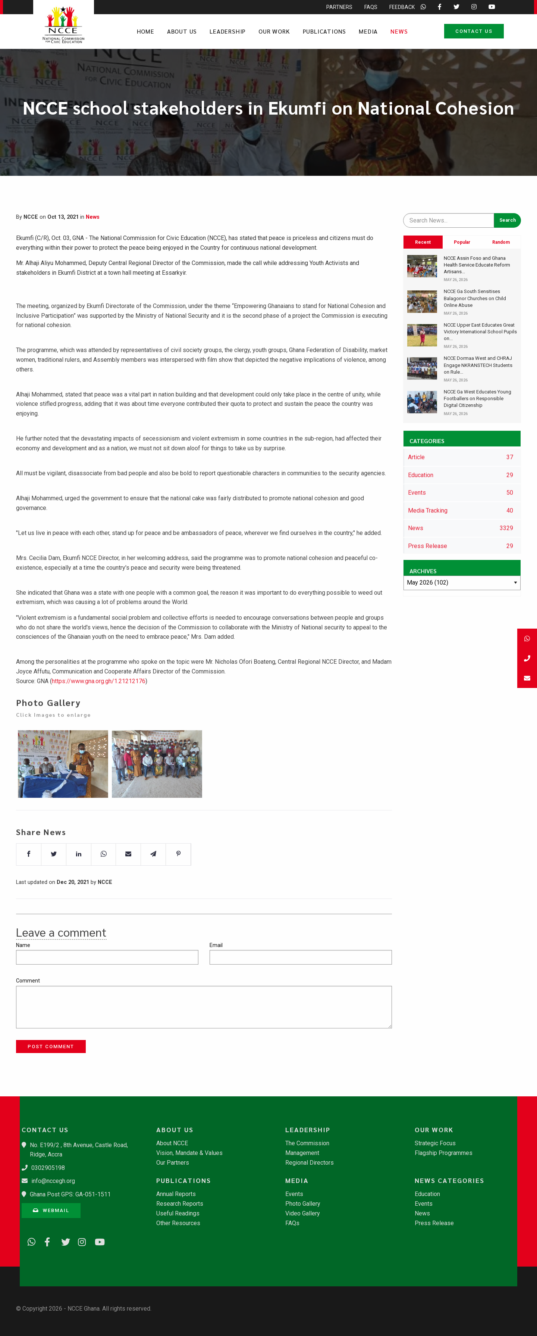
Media (368, 31)
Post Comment (51, 1046)
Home (145, 31)
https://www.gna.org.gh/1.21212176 (98, 700)
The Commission (307, 1143)
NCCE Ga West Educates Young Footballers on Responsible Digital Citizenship (477, 398)
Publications (324, 31)
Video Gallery (302, 1214)
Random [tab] (501, 242)
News (399, 31)
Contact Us (474, 31)
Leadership (228, 31)
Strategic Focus (435, 1143)
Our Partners (172, 1163)
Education (427, 1194)
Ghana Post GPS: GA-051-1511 (70, 1194)
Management (302, 1153)
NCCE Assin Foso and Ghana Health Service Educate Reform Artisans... (477, 264)
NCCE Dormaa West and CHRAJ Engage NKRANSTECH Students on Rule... (478, 364)
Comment (28, 981)
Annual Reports (176, 1194)
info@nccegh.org (53, 1180)
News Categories (449, 1180)
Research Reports (179, 1204)
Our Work (274, 31)
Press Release (434, 1223)
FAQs (292, 1223)
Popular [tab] (462, 242)
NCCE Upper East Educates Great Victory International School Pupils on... (480, 331)
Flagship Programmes (443, 1153)
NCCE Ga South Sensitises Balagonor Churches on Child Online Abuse (475, 298)
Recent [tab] (423, 242)
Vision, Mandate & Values (189, 1153)
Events (294, 1194)
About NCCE (172, 1143)
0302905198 (48, 1167)
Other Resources (178, 1223)
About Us (182, 31)
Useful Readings (178, 1214)
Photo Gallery (302, 1204)
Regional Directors (309, 1163)
